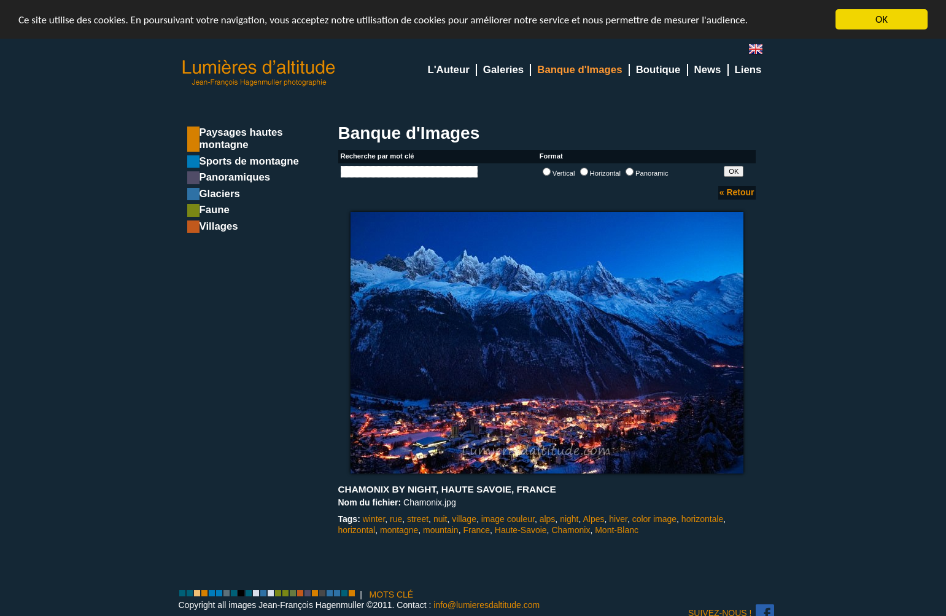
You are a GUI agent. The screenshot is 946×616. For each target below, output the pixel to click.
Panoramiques (235, 177)
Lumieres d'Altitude (259, 73)
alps (548, 519)
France (476, 530)
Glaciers (220, 194)
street (417, 519)
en (760, 52)
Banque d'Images (579, 70)
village (464, 519)
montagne (399, 530)
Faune (215, 210)
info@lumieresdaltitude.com (486, 605)
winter (374, 519)
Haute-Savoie (521, 530)
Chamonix (570, 530)
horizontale (702, 519)
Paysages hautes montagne (241, 138)
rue (396, 519)
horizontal (357, 530)
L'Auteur (448, 70)
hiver (618, 519)
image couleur (508, 519)
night (569, 519)
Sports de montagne (249, 161)
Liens (748, 70)
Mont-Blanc (616, 530)
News (707, 70)
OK (881, 19)
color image (654, 519)
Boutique (658, 70)
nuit (440, 519)
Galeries (503, 70)
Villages (219, 226)
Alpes (594, 519)
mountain (441, 530)
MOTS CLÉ (392, 594)
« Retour (736, 192)
